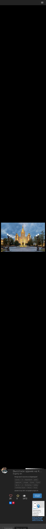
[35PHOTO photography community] (9, 2)
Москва (32, 482)
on (22, 485)
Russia (35, 487)
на (22, 479)
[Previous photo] (2, 230)
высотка (17, 479)
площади (25, 482)
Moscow (29, 487)
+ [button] (35, 503)
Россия (38, 482)
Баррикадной (28, 479)
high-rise (17, 485)
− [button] (35, 506)
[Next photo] (44, 230)
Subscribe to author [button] (37, 495)
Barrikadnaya (28, 485)
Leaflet (34, 508)
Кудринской (18, 482)
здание (36, 479)
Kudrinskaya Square (20, 487)
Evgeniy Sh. (17, 474)
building (36, 485)
